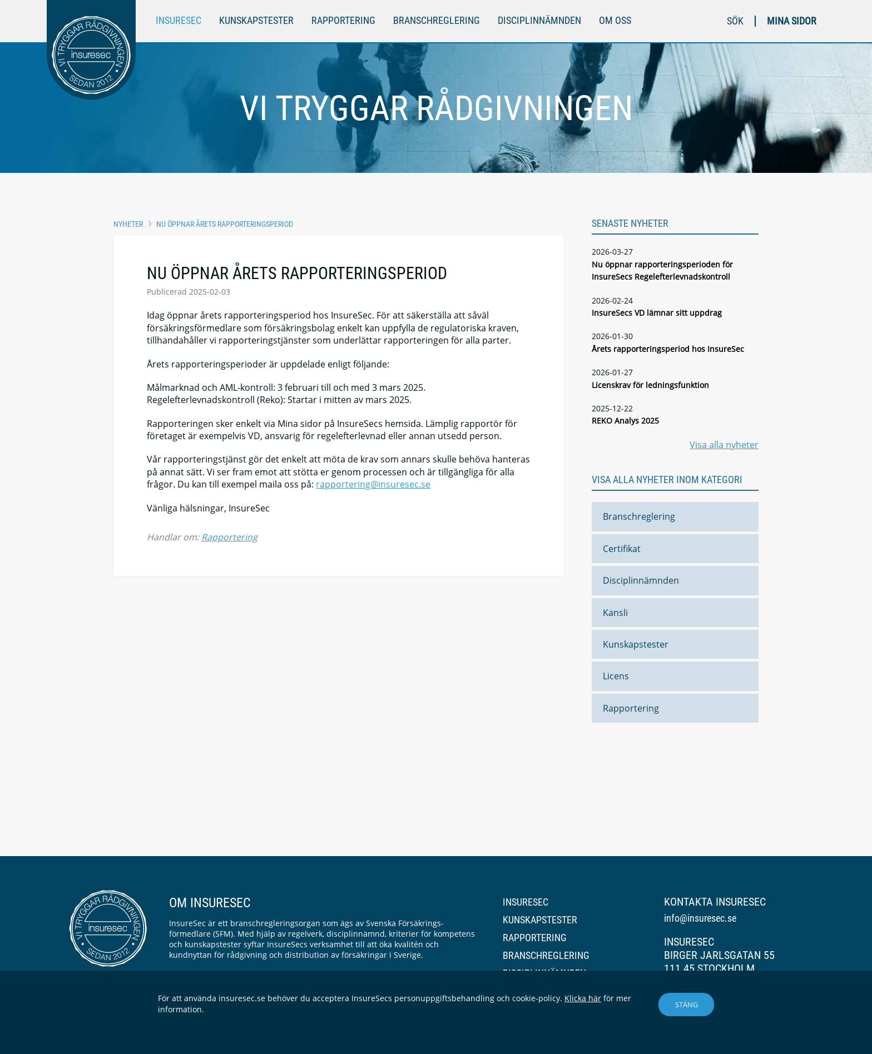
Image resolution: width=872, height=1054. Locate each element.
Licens (616, 676)
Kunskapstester (256, 20)
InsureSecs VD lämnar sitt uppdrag (657, 312)
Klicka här (582, 998)
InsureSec (178, 20)
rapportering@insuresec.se (373, 484)
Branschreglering (436, 20)
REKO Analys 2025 (625, 420)
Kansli (615, 612)
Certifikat (622, 549)
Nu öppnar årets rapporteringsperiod (224, 224)
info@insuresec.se (700, 918)
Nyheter (128, 224)
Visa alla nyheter (724, 445)
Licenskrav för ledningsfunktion (650, 385)
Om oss (615, 20)
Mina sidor (791, 21)
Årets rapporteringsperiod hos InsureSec (668, 349)
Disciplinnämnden (539, 20)
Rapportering (343, 20)
